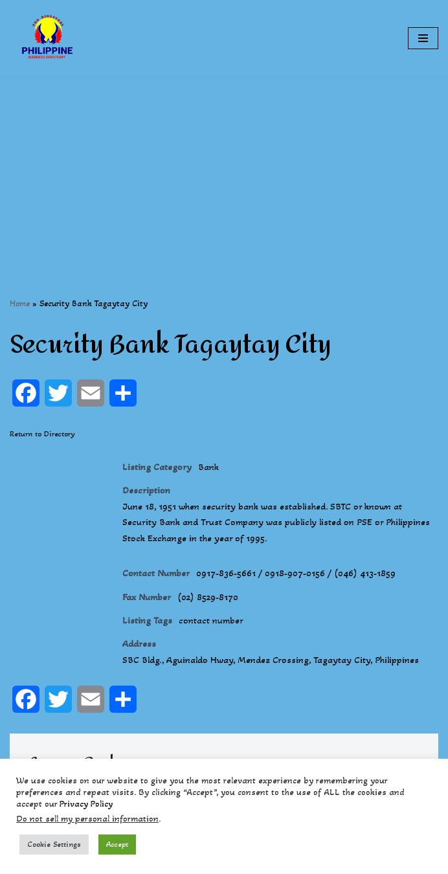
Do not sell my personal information (87, 818)
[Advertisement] (224, 167)
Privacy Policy (86, 803)
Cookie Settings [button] (54, 844)
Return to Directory (42, 434)
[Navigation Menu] (423, 38)
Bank (212, 467)
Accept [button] (117, 844)
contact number (216, 626)
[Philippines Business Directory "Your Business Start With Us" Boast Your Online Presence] (48, 38)
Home (20, 303)
